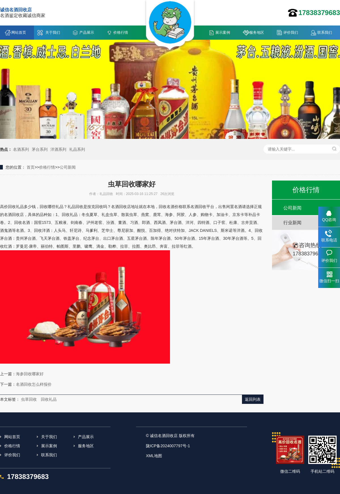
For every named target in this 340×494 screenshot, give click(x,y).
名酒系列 (21, 149)
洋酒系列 (58, 149)
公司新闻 (68, 167)
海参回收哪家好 (30, 374)
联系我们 (324, 32)
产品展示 (86, 32)
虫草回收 (29, 399)
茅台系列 (40, 149)
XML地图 (154, 455)
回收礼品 (49, 399)
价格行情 (120, 32)
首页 (31, 167)
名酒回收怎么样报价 (34, 384)
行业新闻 (292, 222)
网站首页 (18, 32)
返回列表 (253, 399)
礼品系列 (77, 149)
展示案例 (222, 32)
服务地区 (256, 32)
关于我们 (52, 32)
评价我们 (290, 32)
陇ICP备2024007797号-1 (168, 446)
